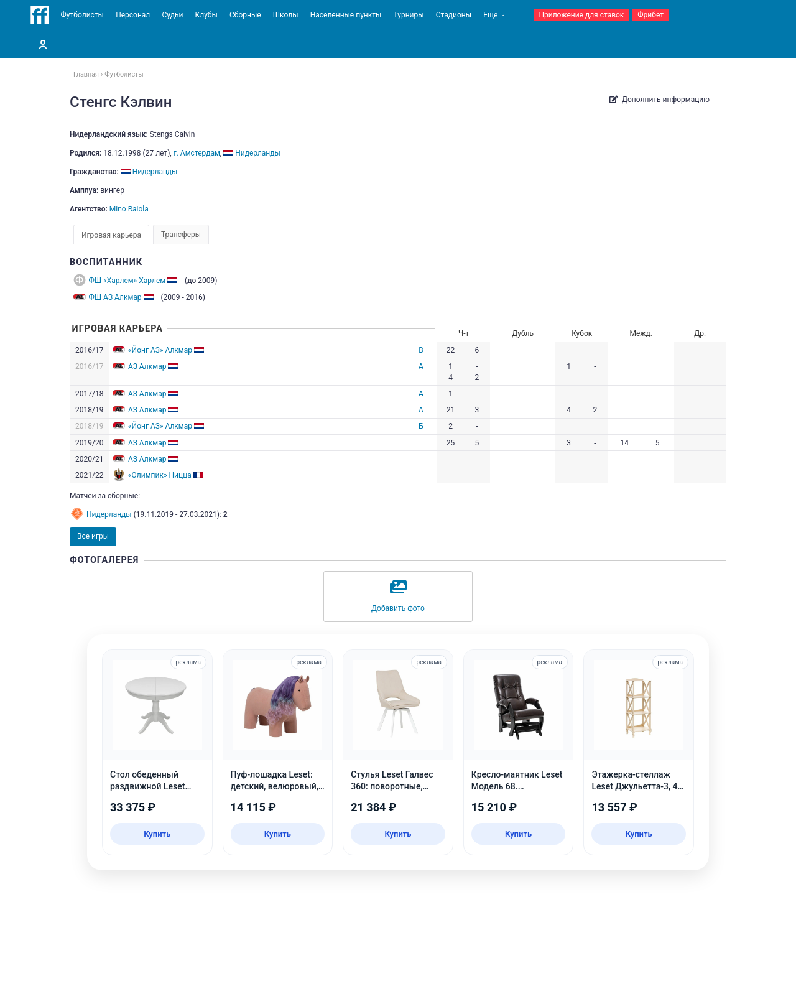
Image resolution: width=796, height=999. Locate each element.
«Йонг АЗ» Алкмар (160, 350)
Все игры (93, 536)
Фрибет (650, 15)
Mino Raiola (129, 209)
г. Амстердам (197, 153)
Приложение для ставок (581, 15)
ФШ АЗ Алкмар (115, 297)
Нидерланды (109, 514)
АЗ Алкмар (147, 366)
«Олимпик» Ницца (160, 475)
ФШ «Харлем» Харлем (127, 280)
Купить (157, 834)
